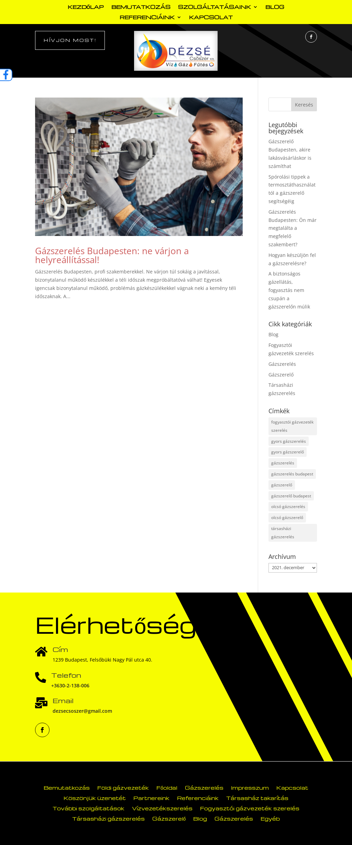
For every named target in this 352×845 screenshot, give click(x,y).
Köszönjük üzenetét (95, 797)
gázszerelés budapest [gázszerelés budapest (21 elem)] (292, 474)
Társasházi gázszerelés (108, 818)
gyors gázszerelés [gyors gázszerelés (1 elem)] (288, 441)
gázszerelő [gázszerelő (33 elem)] (281, 485)
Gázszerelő (281, 374)
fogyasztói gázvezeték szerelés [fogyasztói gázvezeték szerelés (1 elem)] (292, 426)
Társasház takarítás (257, 797)
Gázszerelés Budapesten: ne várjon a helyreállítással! (112, 255)
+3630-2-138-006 (70, 685)
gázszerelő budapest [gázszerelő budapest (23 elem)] (291, 496)
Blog (274, 7)
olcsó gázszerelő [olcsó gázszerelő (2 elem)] (287, 517)
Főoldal (166, 787)
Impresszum (250, 787)
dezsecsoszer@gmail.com (82, 711)
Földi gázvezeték (123, 787)
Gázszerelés (282, 364)
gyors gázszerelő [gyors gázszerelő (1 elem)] (287, 452)
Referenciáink (147, 18)
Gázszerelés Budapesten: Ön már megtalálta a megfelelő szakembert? (292, 228)
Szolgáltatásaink (214, 7)
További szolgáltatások (88, 808)
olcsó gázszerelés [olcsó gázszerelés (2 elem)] (288, 506)
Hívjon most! (70, 40)
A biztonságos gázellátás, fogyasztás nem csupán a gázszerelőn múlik (289, 289)
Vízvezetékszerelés (162, 808)
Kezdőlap (86, 7)
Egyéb (270, 818)
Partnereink (151, 797)
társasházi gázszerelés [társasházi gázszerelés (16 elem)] (282, 533)
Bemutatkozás (140, 7)
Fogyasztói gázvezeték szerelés (249, 808)
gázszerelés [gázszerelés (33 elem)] (282, 463)
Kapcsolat (211, 18)
